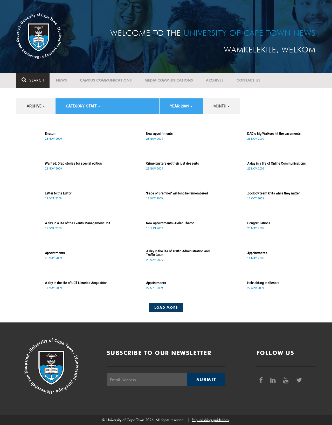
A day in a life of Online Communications (276, 163)
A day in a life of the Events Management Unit (77, 223)
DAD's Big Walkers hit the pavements (274, 134)
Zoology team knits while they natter (273, 193)
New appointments (159, 134)
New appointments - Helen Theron (170, 223)
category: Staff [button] (83, 106)
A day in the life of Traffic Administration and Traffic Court (178, 253)
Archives (215, 80)
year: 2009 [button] (181, 106)
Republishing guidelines (210, 420)
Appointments (55, 253)
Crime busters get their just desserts (172, 163)
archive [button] (36, 106)
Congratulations (258, 223)
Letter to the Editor (58, 193)
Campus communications (106, 80)
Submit (206, 379)
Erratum (50, 134)
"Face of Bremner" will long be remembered (177, 193)
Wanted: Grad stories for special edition (73, 163)
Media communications (169, 80)
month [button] (221, 106)
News (61, 80)
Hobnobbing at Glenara (263, 283)
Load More (166, 307)
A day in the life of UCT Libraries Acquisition (76, 283)
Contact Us (248, 80)
